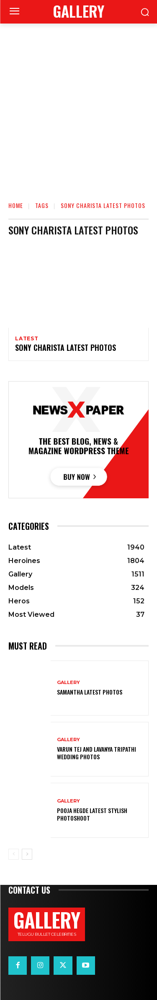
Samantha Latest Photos (89, 691)
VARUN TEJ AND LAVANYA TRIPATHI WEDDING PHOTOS (96, 753)
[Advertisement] (78, 106)
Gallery (68, 682)
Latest (27, 338)
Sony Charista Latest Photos (65, 347)
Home (15, 205)
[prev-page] (13, 854)
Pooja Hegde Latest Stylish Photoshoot (92, 814)
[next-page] (27, 854)
